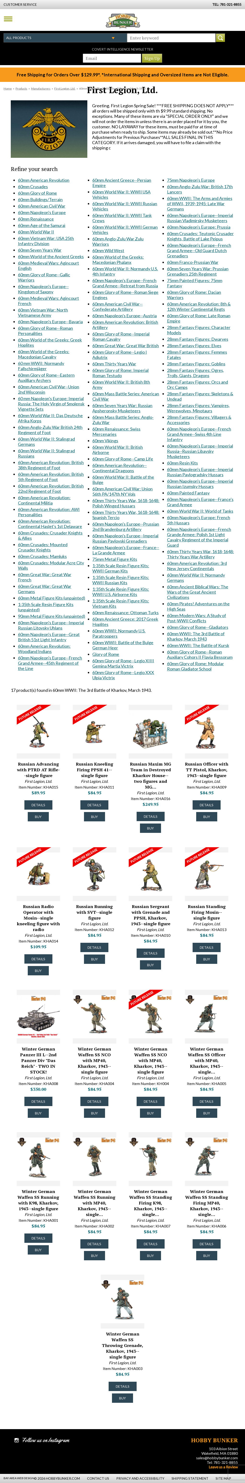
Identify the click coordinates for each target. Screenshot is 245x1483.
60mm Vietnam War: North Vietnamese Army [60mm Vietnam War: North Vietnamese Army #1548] (43, 312)
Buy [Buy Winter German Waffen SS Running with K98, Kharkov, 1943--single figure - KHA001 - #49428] (38, 1250)
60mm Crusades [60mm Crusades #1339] (33, 186)
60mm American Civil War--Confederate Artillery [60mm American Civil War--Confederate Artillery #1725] (117, 306)
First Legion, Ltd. (64, 88)
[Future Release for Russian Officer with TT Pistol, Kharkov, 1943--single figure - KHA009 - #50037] (202, 715)
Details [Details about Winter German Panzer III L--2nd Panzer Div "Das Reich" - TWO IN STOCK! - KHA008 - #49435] (38, 1101)
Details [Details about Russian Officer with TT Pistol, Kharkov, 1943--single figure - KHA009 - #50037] (206, 805)
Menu (8, 18)
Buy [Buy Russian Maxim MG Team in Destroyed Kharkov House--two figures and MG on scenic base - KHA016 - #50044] (150, 828)
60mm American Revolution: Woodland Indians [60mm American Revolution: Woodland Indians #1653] (44, 648)
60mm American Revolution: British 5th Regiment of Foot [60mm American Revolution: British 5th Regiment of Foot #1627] (51, 477)
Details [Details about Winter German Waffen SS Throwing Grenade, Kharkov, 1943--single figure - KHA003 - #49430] (122, 1386)
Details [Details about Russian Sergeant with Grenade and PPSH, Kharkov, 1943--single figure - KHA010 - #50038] (150, 953)
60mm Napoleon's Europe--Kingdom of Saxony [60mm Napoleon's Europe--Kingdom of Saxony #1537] (43, 289)
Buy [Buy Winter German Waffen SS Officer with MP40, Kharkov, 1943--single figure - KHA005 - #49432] (206, 1113)
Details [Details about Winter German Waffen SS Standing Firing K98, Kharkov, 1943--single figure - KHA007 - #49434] (150, 1244)
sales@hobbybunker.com (217, 1457)
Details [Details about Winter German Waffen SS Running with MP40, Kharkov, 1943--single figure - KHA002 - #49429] (94, 1244)
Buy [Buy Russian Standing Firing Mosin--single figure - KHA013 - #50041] (206, 959)
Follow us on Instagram (45, 1440)
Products (21, 88)
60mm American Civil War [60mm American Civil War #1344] (41, 206)
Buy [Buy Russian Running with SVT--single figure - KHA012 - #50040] (94, 959)
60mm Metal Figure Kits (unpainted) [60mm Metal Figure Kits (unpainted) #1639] (51, 598)
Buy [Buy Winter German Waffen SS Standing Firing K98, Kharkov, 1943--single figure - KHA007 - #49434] (150, 1256)
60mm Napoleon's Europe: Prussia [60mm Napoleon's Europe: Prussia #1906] (198, 227)
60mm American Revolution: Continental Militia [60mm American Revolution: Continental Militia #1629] (44, 500)
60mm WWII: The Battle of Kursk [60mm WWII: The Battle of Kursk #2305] (198, 645)
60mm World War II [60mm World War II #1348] (36, 231)
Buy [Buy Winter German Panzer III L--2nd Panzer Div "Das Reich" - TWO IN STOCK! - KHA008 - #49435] (38, 1113)
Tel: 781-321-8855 (222, 1462)
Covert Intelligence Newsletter (122, 49)
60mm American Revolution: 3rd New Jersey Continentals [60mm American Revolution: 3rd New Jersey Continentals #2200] (197, 566)
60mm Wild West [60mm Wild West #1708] (108, 250)
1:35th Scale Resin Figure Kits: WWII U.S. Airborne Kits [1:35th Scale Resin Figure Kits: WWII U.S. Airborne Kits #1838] (120, 591)
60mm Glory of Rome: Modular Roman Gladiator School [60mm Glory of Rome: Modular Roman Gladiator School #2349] (195, 666)
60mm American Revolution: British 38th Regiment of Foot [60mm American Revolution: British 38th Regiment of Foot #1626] (51, 465)
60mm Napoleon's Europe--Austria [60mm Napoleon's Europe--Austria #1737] (124, 315)
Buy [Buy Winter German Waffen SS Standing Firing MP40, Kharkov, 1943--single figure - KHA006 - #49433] (206, 1256)
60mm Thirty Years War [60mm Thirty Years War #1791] (114, 363)
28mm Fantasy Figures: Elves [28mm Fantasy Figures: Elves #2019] (194, 345)
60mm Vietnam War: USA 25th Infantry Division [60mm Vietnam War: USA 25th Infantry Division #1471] (46, 241)
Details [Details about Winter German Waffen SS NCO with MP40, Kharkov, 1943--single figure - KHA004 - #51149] (94, 1101)
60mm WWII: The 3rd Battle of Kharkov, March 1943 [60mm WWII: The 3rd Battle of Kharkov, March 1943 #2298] (196, 636)
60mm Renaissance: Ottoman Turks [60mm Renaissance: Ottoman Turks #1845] (125, 612)
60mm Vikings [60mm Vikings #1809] (105, 440)
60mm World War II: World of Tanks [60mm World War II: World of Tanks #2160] (200, 511)
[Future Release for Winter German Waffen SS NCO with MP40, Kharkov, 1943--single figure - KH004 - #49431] (146, 1000)
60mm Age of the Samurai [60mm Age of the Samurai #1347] (41, 225)
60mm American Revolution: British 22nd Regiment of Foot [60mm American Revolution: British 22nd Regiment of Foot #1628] (51, 488)
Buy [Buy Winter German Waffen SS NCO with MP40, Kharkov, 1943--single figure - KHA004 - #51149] (94, 1113)
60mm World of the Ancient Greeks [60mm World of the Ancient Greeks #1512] (51, 256)
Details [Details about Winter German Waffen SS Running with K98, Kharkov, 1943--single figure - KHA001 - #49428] (38, 1238)
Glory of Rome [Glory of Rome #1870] (105, 654)
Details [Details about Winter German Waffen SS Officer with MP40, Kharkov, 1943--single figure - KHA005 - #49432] (206, 1101)
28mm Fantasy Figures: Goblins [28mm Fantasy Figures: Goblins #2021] (196, 363)
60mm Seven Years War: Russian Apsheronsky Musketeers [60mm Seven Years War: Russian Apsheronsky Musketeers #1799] (122, 408)
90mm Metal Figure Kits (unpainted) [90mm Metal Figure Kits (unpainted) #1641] (51, 616)
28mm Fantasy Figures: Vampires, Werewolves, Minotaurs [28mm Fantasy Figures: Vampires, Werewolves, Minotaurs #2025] (198, 408)
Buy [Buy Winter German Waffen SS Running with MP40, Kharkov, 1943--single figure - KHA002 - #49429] (94, 1256)
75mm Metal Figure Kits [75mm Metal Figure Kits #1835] (114, 559)
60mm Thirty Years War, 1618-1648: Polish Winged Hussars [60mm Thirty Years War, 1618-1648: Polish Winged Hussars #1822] (125, 503)
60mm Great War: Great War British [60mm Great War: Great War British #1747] (125, 345)
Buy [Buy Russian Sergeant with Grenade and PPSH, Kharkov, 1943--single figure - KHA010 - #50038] (150, 965)
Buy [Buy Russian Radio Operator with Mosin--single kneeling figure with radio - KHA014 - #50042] (38, 971)
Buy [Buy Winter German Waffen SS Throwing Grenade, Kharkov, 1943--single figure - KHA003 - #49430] (122, 1398)
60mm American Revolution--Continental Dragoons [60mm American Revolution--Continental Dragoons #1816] (119, 468)
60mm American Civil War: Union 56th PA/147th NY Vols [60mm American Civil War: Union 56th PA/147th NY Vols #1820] (122, 491)
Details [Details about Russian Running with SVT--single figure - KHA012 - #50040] (94, 947)
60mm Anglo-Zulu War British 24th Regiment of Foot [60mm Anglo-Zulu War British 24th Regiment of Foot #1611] (50, 430)
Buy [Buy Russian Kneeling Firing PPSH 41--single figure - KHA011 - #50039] (94, 817)
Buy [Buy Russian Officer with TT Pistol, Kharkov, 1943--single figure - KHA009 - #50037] (206, 817)
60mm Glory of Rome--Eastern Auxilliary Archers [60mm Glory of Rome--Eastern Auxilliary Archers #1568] (46, 377)
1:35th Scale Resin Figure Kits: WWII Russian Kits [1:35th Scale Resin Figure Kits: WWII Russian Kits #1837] (120, 580)
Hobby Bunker (123, 20)
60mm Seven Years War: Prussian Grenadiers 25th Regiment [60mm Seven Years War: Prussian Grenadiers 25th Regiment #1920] (197, 271)
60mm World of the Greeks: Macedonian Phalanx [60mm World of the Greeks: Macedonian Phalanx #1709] (118, 259)
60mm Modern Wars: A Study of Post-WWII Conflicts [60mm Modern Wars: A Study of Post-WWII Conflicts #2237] (196, 618)
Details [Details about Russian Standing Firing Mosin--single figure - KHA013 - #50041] (206, 947)
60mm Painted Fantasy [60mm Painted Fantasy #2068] (188, 492)
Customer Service (20, 4)
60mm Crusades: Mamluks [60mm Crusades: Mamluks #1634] (42, 556)
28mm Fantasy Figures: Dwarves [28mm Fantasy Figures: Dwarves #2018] (197, 339)
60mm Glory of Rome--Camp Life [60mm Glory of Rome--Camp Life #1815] (122, 458)
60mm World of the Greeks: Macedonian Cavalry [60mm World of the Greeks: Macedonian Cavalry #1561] (43, 354)
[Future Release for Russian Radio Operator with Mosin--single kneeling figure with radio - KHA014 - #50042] (34, 857)
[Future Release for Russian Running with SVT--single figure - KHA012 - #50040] (90, 857)
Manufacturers (40, 88)
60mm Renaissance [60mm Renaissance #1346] (36, 219)
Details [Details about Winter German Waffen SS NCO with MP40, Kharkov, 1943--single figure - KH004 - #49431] (150, 1101)
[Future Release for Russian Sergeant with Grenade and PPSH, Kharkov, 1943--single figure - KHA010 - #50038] (146, 857)
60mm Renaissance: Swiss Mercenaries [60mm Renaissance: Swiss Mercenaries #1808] (116, 431)
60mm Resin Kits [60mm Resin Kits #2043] (182, 463)
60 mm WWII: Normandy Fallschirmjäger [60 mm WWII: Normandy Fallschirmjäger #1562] (41, 366)
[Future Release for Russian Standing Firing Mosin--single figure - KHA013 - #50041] (202, 857)
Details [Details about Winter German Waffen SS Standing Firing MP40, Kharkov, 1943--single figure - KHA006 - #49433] (206, 1244)
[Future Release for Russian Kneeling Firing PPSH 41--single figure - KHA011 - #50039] (90, 715)
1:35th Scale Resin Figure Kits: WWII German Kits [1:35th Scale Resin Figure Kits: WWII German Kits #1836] (120, 568)
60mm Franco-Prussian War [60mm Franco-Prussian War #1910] (192, 262)
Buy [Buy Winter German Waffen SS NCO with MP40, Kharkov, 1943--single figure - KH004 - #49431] (150, 1113)
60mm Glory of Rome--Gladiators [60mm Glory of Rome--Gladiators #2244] (197, 627)
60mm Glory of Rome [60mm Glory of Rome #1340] (37, 193)
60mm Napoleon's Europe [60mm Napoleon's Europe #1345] (42, 212)
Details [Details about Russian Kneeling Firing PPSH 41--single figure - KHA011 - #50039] (94, 805)
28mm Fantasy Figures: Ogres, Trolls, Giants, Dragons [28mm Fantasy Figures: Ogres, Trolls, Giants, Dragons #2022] (195, 373)
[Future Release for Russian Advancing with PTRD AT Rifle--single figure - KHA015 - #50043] (34, 715)
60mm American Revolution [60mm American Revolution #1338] (43, 180)
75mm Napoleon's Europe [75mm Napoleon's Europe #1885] (191, 180)
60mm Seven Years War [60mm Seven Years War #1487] (39, 250)
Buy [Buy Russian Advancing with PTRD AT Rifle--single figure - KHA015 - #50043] (38, 817)
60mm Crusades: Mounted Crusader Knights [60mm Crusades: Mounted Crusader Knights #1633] (42, 547)
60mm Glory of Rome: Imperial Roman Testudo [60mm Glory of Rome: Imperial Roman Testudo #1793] (120, 373)
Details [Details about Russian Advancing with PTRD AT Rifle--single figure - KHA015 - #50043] (38, 805)
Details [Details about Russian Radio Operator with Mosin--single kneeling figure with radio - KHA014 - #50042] (38, 959)
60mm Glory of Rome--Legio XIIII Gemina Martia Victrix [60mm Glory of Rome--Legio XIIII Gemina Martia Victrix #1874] (123, 663)
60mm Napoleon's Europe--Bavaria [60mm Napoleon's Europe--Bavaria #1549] (50, 321)
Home (8, 88)
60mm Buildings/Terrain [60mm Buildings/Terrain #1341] (40, 199)
